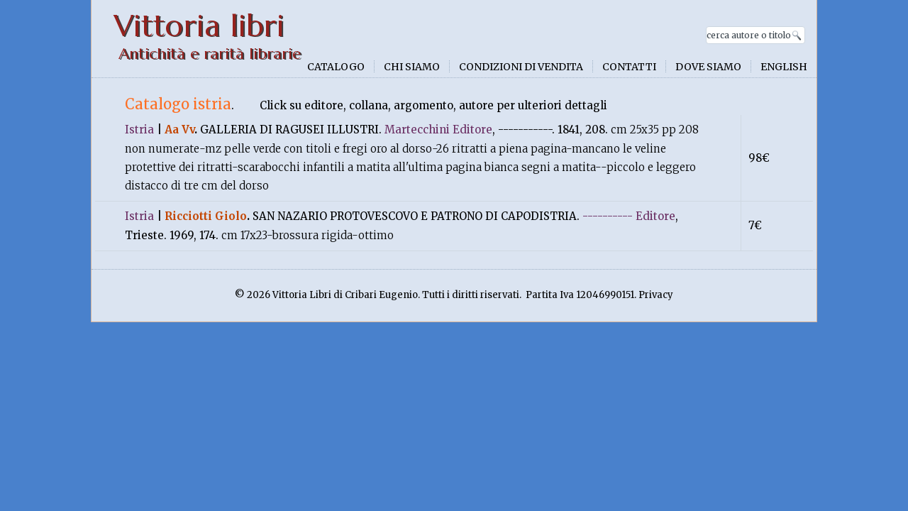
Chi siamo (412, 66)
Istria (139, 129)
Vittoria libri (199, 26)
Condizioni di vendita (521, 66)
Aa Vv (179, 129)
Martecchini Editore (438, 129)
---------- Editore (628, 216)
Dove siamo (708, 66)
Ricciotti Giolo (206, 216)
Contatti (629, 66)
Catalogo (336, 66)
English (783, 66)
